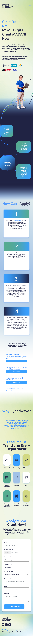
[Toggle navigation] (30, 6)
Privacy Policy (6, 632)
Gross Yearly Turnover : (11, 578)
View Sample (16, 361)
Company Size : (8, 564)
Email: (5, 586)
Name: (6, 542)
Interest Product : (9, 571)
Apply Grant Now (14, 607)
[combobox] (7, 552)
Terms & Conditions (17, 632)
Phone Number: (8, 549)
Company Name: (8, 557)
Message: (6, 593)
